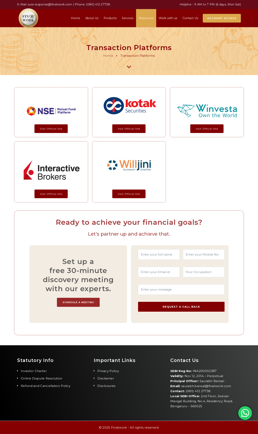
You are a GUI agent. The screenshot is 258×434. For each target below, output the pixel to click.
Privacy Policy (108, 371)
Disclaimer (105, 378)
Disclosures (106, 386)
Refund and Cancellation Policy (45, 386)
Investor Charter (34, 371)
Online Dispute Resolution (41, 378)
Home (108, 56)
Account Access (221, 18)
